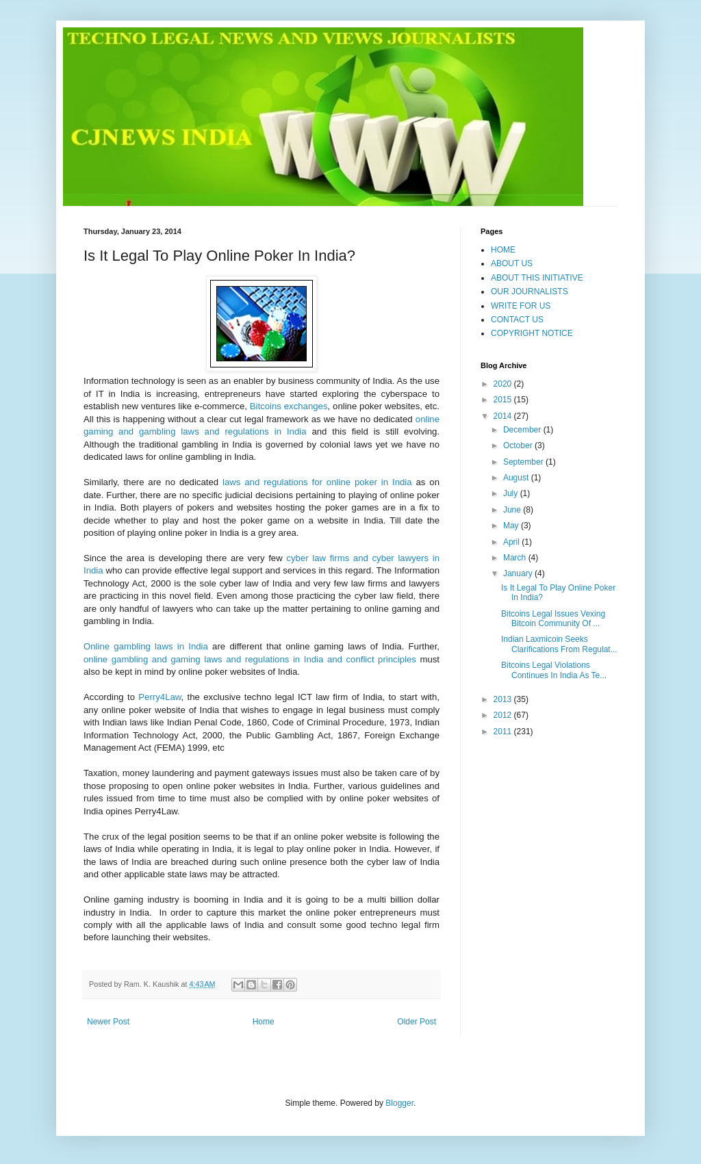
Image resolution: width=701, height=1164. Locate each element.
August (517, 477)
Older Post (416, 1021)
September (524, 462)
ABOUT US (512, 263)
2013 (504, 699)
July (511, 493)
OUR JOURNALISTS (529, 291)
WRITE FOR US (520, 306)
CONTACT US (517, 319)
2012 (504, 715)
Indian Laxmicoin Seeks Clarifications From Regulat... (559, 644)
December (523, 430)
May (512, 525)
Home (264, 1021)
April (512, 542)
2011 (504, 731)
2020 (504, 384)
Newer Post (108, 1021)
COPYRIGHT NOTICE (532, 333)
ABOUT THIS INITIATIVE (537, 278)
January (519, 573)
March (515, 557)
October (519, 445)
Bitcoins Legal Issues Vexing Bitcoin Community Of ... (553, 618)
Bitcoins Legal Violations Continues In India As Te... (554, 670)
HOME (503, 250)
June (513, 510)
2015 (504, 399)
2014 (504, 416)
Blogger (399, 1103)
